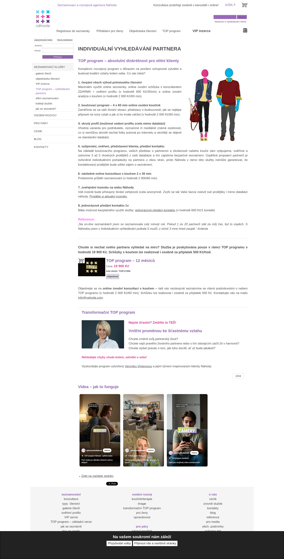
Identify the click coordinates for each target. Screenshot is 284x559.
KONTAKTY (41, 146)
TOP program (171, 31)
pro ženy (142, 512)
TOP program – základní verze (71, 522)
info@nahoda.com (90, 297)
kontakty (213, 508)
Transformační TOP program (108, 312)
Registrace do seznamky (73, 31)
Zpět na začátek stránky (97, 476)
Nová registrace (65, 40)
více (238, 376)
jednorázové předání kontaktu (155, 210)
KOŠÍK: (229, 4)
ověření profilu (71, 512)
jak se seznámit (71, 526)
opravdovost (142, 517)
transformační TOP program (142, 508)
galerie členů (71, 508)
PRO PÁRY (41, 123)
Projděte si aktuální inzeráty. (108, 196)
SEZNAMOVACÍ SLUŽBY (49, 66)
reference (212, 517)
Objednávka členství (142, 31)
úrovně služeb (212, 503)
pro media (213, 522)
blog (213, 512)
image (142, 503)
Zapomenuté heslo (43, 40)
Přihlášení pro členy (110, 31)
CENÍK (38, 131)
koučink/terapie (142, 499)
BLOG (37, 138)
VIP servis (71, 517)
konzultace (71, 499)
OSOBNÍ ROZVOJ (45, 115)
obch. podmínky (213, 526)
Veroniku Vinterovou (138, 366)
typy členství (71, 503)
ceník (212, 499)
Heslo (37, 50)
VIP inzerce (201, 31)
